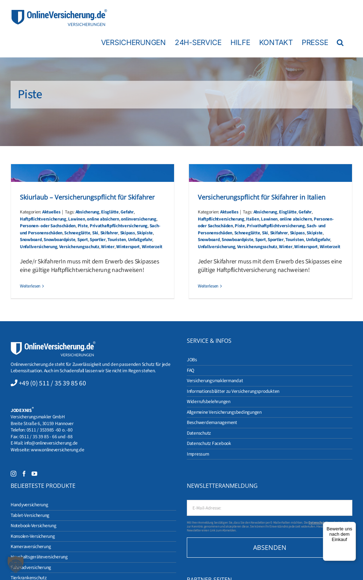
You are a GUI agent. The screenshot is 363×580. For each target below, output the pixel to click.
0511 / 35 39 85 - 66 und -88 (46, 436)
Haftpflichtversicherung (43, 219)
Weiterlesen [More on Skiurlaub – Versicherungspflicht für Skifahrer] (30, 286)
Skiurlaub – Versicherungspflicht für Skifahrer (87, 197)
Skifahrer (109, 233)
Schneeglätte (77, 233)
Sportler (98, 239)
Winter (107, 247)
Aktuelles (51, 212)
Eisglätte (110, 212)
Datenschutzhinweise (323, 522)
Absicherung (87, 212)
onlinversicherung (138, 219)
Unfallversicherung (38, 247)
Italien (252, 219)
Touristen (116, 239)
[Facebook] (24, 473)
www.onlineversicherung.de (57, 449)
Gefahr (127, 212)
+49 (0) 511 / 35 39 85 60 (52, 383)
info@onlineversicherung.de (51, 443)
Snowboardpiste (59, 239)
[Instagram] (13, 473)
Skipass (127, 233)
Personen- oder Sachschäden (48, 226)
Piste (83, 226)
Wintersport (128, 247)
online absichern (103, 219)
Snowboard (31, 239)
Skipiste (145, 233)
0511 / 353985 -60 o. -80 (50, 429)
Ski (95, 233)
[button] (340, 42)
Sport (82, 239)
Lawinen (76, 219)
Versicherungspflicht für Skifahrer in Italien (261, 197)
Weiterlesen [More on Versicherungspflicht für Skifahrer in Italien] (208, 286)
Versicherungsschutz (79, 247)
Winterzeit (152, 247)
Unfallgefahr (140, 239)
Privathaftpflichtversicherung (118, 226)
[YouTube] (34, 473)
